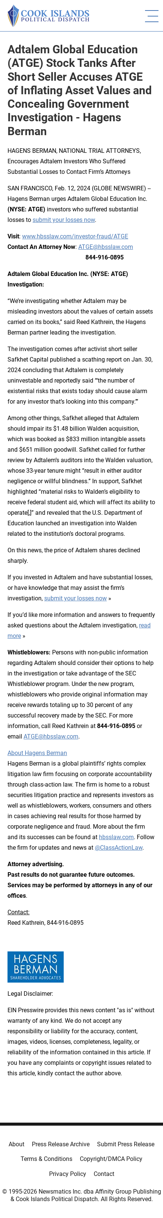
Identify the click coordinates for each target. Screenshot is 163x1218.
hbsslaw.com (116, 837)
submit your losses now (64, 219)
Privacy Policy (67, 1173)
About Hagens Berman (37, 753)
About (16, 1144)
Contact (104, 1173)
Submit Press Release (125, 1144)
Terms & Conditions (46, 1158)
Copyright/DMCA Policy (111, 1158)
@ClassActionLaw (118, 847)
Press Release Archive (61, 1144)
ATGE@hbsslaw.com (105, 246)
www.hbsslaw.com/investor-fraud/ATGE (75, 236)
